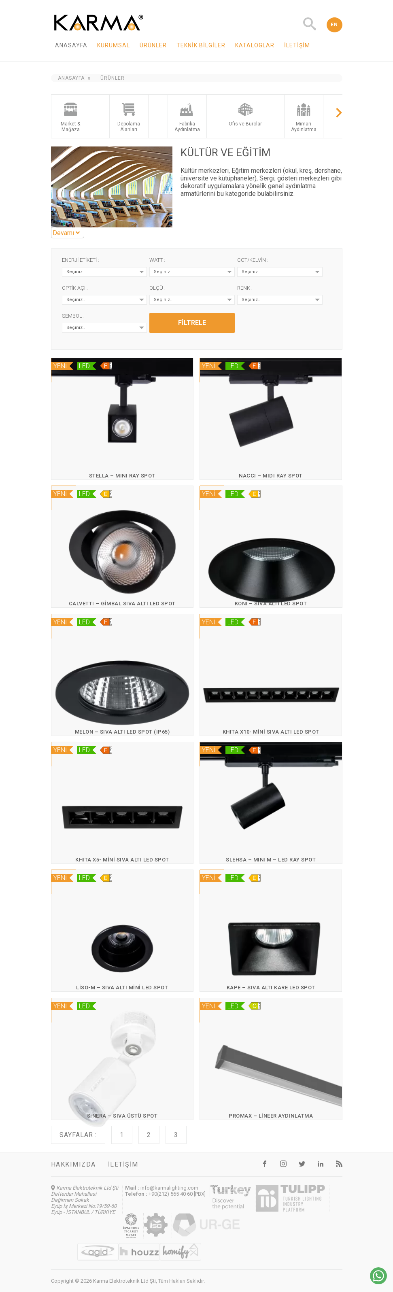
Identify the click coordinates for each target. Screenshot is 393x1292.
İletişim (297, 45)
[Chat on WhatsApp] (378, 1282)
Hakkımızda (73, 1164)
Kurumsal (113, 45)
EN (334, 25)
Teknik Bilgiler (200, 45)
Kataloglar (254, 45)
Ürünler (153, 45)
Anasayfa (71, 45)
